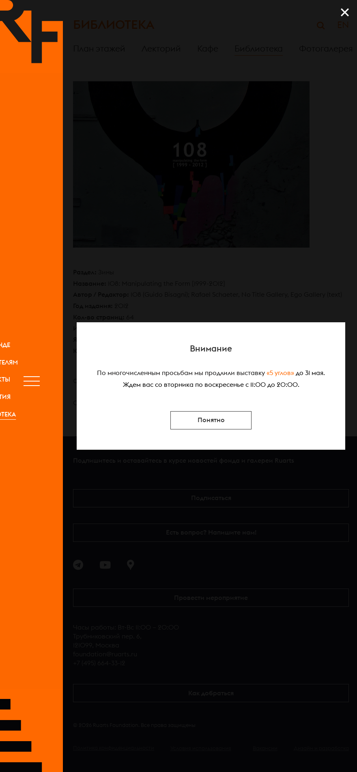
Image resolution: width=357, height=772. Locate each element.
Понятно (211, 420)
